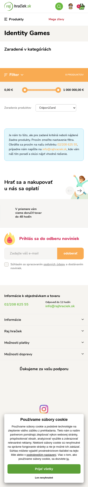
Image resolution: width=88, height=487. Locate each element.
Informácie (44, 319)
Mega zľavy (56, 19)
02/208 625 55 (67, 145)
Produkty (14, 19)
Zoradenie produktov (17, 107)
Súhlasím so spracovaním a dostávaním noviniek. (46, 266)
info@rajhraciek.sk (54, 149)
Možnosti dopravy (44, 354)
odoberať (70, 253)
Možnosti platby (44, 342)
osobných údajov (54, 264)
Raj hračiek (44, 331)
